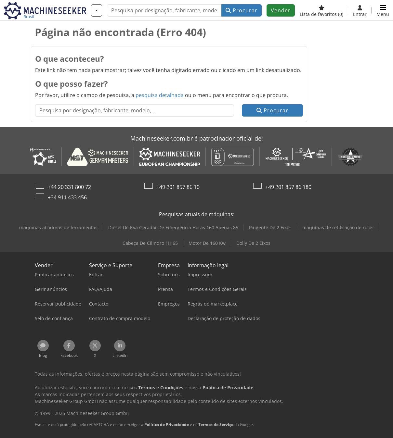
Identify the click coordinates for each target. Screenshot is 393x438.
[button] (382, 10)
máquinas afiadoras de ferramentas (58, 227)
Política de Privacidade (166, 424)
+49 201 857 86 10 (178, 187)
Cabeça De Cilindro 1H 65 (150, 243)
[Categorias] (96, 10)
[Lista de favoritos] (321, 10)
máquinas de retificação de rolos (337, 227)
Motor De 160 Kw (207, 243)
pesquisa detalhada (160, 95)
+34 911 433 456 (67, 197)
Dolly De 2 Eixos (253, 243)
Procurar (241, 10)
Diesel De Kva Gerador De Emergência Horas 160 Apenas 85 (173, 227)
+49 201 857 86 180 (288, 187)
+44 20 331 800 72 (69, 187)
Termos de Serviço (215, 424)
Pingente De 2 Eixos (270, 227)
